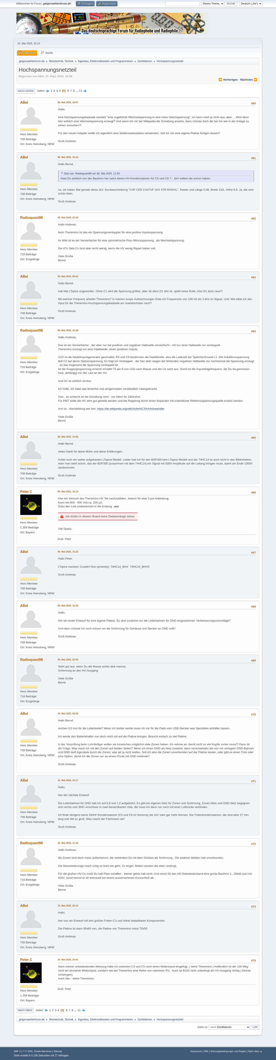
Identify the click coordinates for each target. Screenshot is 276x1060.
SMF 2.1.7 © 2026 (23, 1051)
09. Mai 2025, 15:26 (68, 605)
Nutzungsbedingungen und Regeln (228, 1051)
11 (80, 90)
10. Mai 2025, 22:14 (68, 905)
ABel (24, 102)
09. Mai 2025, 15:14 (68, 491)
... (77, 90)
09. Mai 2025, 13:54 (68, 436)
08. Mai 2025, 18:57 (68, 102)
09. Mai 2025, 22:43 (68, 659)
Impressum (196, 1051)
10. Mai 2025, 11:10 (68, 843)
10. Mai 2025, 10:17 (68, 780)
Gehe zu (202, 1026)
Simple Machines (42, 1051)
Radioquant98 (31, 217)
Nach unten (26, 91)
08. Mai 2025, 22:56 (68, 217)
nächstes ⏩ (248, 79)
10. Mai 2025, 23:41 (68, 959)
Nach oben (25, 1010)
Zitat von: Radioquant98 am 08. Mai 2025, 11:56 (92, 173)
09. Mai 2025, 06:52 (68, 276)
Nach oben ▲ (255, 1051)
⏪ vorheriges (228, 79)
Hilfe (206, 1051)
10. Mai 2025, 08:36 (68, 713)
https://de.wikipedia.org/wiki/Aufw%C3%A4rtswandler (130, 408)
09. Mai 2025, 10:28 (68, 330)
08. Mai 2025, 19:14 (68, 157)
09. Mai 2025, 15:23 (68, 551)
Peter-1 (26, 491)
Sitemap (58, 1051)
